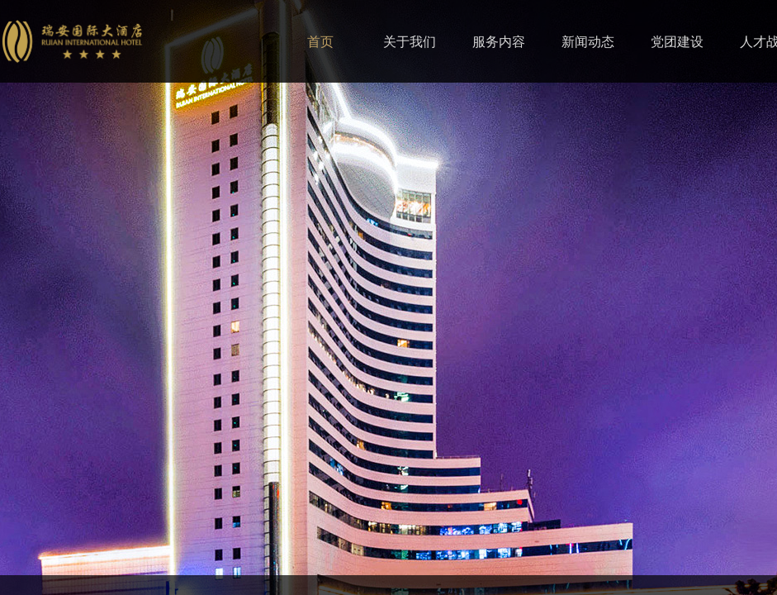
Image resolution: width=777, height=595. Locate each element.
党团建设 (677, 42)
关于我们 (409, 42)
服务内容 (498, 42)
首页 (320, 42)
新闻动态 (587, 42)
